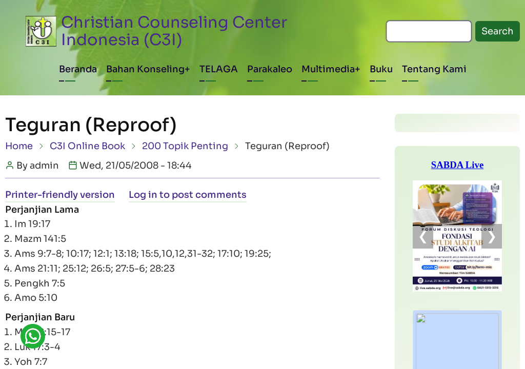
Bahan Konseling (145, 69)
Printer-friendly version (60, 194)
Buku (381, 69)
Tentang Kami (434, 69)
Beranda (78, 69)
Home (19, 146)
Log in (143, 194)
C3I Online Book (87, 146)
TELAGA (218, 69)
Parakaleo (269, 69)
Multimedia (328, 69)
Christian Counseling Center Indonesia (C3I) (174, 31)
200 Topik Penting (185, 146)
